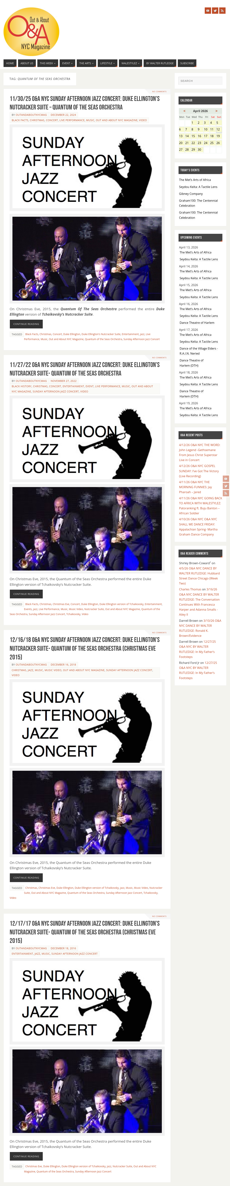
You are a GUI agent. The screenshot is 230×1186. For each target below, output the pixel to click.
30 (200, 150)
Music (90, 120)
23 (200, 143)
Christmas (37, 120)
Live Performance (72, 120)
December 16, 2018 (63, 664)
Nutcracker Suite (94, 609)
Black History (22, 386)
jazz (142, 334)
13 (181, 136)
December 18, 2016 (63, 948)
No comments (159, 91)
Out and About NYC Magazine (116, 120)
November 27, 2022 (64, 381)
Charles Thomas (190, 589)
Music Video (76, 609)
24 (206, 143)
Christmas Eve (61, 604)
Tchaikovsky (73, 614)
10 (206, 129)
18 (213, 136)
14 (188, 136)
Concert (52, 120)
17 (206, 136)
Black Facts (20, 120)
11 (213, 129)
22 (194, 143)
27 (181, 150)
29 (194, 150)
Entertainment (130, 334)
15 (194, 136)
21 (188, 143)
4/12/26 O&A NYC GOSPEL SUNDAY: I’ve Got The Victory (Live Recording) (199, 471)
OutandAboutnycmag (31, 115)
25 (213, 143)
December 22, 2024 (63, 115)
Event (90, 386)
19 (219, 136)
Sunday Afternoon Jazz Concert (142, 339)
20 (181, 143)
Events (28, 609)
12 (219, 129)
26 (219, 143)
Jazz (30, 670)
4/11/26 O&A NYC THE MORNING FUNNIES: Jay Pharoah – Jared (195, 487)
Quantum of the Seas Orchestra (103, 339)
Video (143, 120)
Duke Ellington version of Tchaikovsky (121, 604)
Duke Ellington (71, 334)
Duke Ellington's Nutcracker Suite (101, 334)
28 (188, 150)
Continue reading (26, 324)
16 (200, 136)
